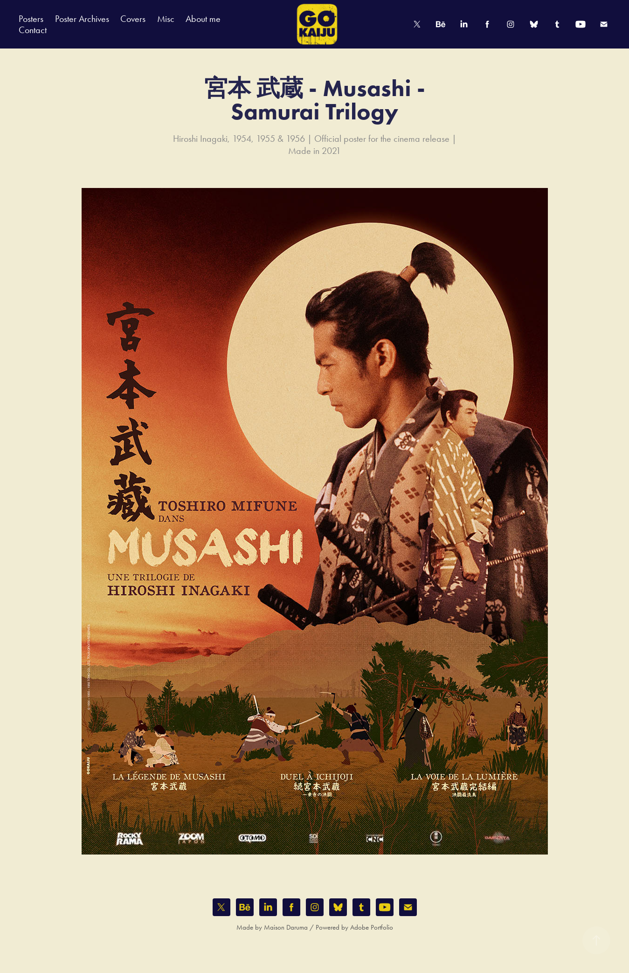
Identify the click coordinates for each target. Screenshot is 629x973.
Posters (31, 18)
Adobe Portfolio (371, 927)
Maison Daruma (286, 927)
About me (203, 18)
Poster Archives (82, 18)
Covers (132, 18)
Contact (33, 29)
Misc (165, 18)
